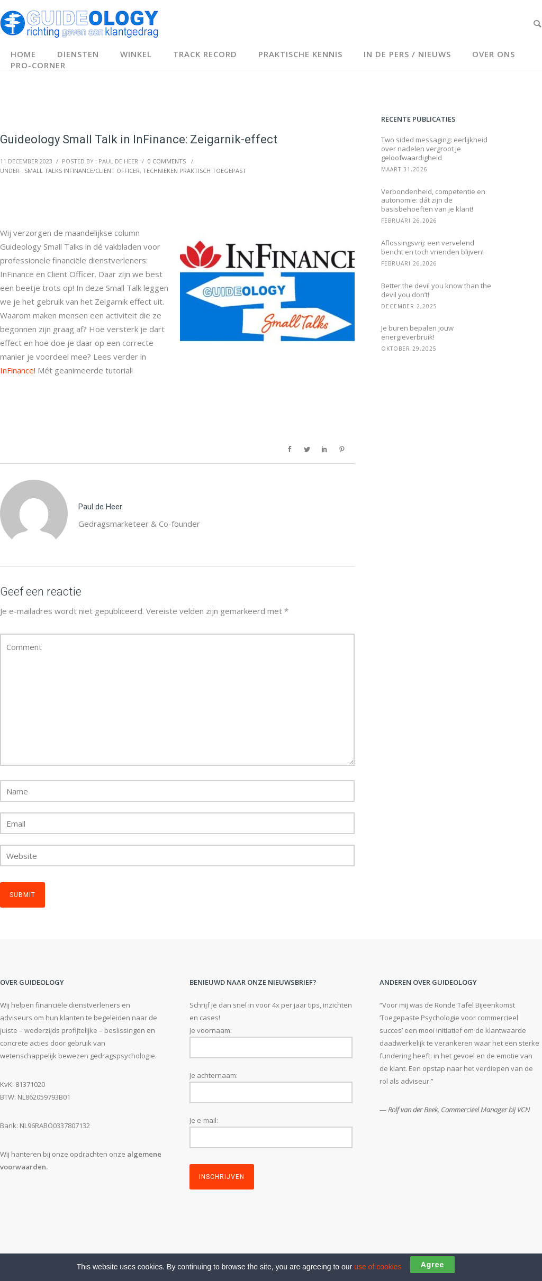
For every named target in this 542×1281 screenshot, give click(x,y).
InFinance (17, 370)
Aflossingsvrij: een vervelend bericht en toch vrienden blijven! (432, 248)
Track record (205, 54)
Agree (433, 1264)
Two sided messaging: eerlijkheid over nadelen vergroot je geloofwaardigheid (434, 148)
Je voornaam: (210, 1030)
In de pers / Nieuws (407, 54)
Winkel (136, 54)
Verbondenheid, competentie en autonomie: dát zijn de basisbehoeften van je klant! (433, 200)
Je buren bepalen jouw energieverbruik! (417, 333)
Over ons (493, 54)
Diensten (78, 54)
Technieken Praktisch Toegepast (194, 171)
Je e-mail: (203, 1120)
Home (23, 54)
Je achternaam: (213, 1075)
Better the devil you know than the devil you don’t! (436, 290)
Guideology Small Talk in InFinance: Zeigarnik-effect (138, 139)
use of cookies (378, 1266)
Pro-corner (38, 65)
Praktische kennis (300, 54)
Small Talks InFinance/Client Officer (82, 171)
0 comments (167, 161)
